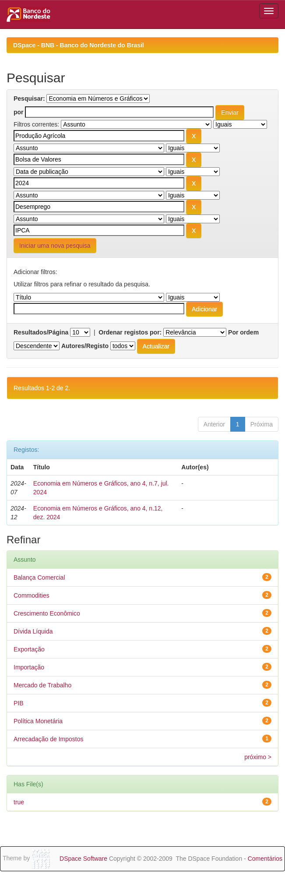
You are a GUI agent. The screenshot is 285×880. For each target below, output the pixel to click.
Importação (29, 667)
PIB (19, 703)
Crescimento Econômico (47, 613)
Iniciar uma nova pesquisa (55, 245)
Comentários (265, 858)
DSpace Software (83, 858)
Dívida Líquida (33, 631)
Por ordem (243, 332)
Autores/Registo (85, 345)
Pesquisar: (29, 98)
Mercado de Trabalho (42, 685)
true (19, 802)
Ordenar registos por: (130, 332)
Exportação (29, 649)
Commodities (31, 595)
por (19, 112)
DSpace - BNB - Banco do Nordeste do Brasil (78, 45)
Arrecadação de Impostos (49, 739)
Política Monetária (38, 721)
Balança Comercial (39, 577)
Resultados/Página (41, 332)
